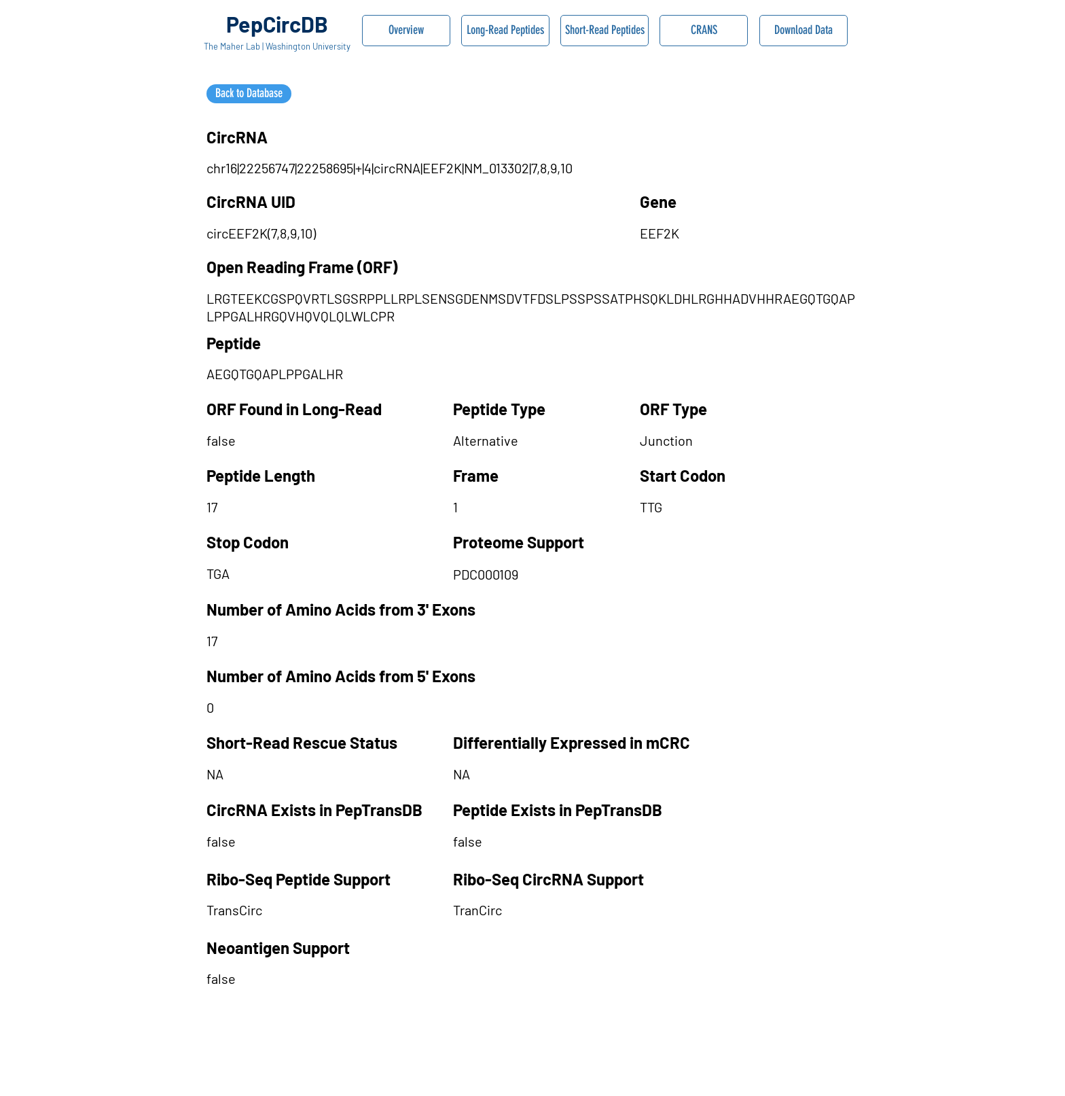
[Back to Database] (248, 93)
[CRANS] (704, 30)
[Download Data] (803, 30)
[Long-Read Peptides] (505, 30)
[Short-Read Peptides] (604, 30)
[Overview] (406, 30)
